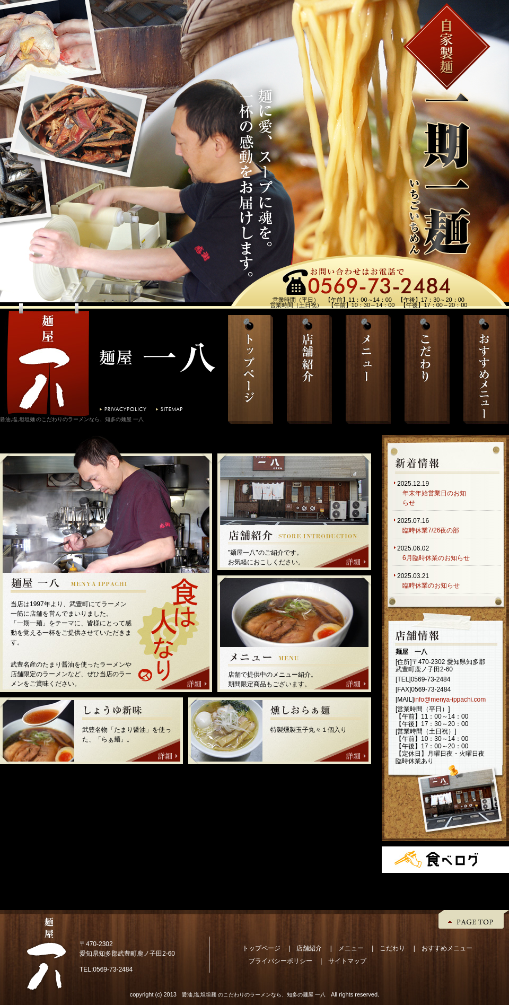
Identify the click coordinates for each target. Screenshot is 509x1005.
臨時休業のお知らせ (431, 585)
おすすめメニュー (447, 948)
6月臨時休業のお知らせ (436, 558)
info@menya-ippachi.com (450, 699)
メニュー (351, 948)
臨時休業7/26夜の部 (430, 530)
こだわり (392, 948)
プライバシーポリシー (280, 961)
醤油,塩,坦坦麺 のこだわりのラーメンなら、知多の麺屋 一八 (254, 995)
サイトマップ (347, 961)
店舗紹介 (309, 948)
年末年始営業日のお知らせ (434, 498)
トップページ (261, 948)
